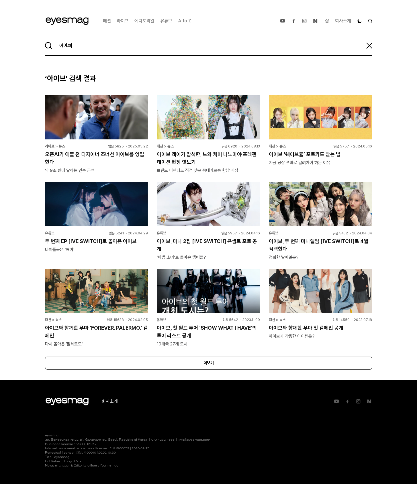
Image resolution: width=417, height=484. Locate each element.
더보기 (208, 363)
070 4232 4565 (163, 440)
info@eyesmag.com (194, 440)
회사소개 (343, 21)
